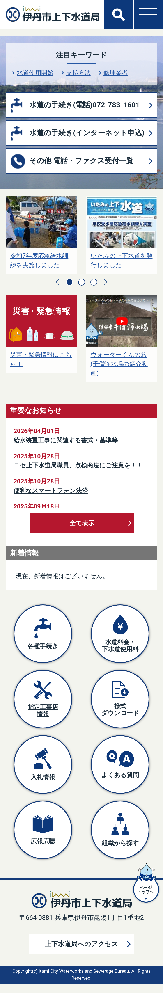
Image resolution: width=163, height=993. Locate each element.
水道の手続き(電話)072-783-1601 (84, 105)
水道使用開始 (35, 72)
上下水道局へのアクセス (81, 944)
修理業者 (115, 72)
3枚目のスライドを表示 (93, 282)
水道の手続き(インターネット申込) (86, 132)
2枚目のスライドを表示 (81, 282)
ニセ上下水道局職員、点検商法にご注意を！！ (78, 465)
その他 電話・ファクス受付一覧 (81, 160)
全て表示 (82, 523)
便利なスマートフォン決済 (51, 490)
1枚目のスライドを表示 (69, 282)
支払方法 (78, 72)
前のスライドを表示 (57, 282)
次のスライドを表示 (105, 282)
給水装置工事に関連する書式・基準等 (66, 440)
